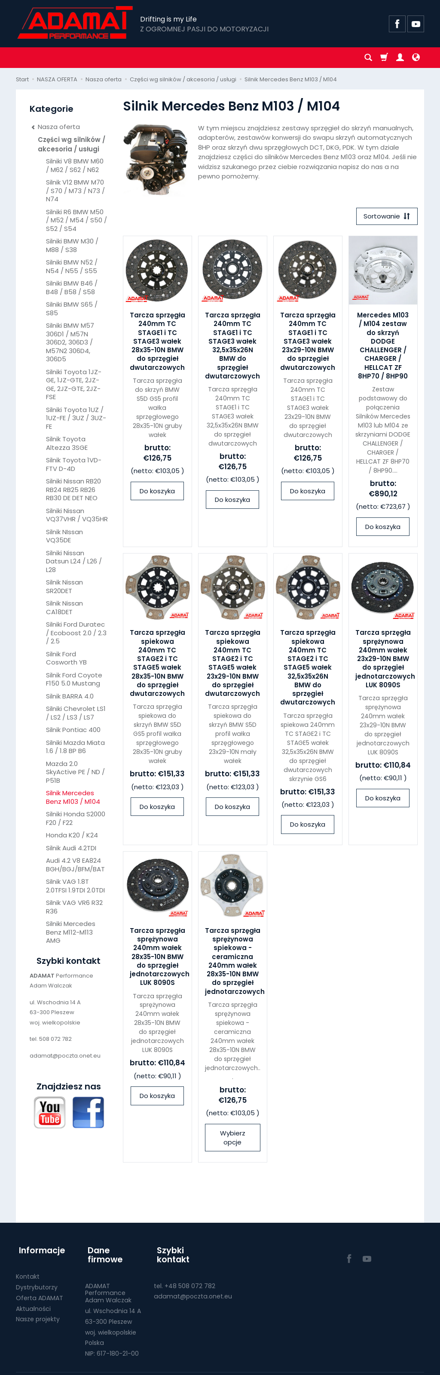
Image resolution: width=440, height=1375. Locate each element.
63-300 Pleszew (108, 1306)
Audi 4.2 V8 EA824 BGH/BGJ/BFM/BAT (75, 865)
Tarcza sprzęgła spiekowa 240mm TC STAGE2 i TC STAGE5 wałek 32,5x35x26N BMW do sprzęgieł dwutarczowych (308, 669)
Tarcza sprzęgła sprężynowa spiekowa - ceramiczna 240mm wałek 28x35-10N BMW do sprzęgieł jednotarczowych (235, 962)
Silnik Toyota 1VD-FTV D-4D (73, 464)
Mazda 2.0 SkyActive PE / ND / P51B (75, 772)
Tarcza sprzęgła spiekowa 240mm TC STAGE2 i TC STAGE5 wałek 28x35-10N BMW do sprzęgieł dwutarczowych (157, 665)
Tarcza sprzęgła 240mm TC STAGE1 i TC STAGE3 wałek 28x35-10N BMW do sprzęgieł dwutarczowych (157, 342)
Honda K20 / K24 (72, 835)
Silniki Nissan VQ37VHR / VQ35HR (77, 515)
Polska (94, 1328)
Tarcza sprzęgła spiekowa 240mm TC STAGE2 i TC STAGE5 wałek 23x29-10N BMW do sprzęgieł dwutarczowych (232, 665)
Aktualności (33, 1303)
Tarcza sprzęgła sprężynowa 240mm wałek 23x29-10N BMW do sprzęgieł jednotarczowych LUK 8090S (385, 660)
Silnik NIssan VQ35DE (64, 536)
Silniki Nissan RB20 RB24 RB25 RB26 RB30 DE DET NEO (73, 489)
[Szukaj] (368, 57)
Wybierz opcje (232, 1139)
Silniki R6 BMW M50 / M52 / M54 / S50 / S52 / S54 (76, 220)
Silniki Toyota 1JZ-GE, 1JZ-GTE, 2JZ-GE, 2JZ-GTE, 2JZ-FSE (73, 384)
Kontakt (28, 1271)
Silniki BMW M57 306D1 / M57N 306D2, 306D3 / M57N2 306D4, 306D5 (70, 342)
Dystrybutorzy (37, 1281)
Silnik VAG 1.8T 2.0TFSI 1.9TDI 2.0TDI (75, 886)
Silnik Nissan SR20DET (64, 586)
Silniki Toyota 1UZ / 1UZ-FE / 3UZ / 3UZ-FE (76, 418)
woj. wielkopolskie (110, 1317)
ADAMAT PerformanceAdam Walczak (108, 1278)
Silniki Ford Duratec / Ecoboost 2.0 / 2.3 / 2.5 (76, 633)
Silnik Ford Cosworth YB (66, 658)
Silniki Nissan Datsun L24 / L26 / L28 (74, 561)
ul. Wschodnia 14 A (113, 1296)
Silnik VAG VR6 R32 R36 (74, 907)
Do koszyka (157, 492)
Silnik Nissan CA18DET (64, 607)
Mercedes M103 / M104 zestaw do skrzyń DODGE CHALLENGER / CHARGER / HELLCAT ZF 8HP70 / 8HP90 (383, 347)
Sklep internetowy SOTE (394, 1366)
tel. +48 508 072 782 (184, 1271)
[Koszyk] (384, 57)
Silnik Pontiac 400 (73, 729)
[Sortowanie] (385, 217)
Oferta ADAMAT (39, 1292)
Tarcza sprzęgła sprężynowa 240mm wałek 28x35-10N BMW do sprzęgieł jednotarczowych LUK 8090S (159, 958)
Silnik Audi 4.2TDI (71, 847)
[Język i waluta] (416, 57)
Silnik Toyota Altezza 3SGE (67, 443)
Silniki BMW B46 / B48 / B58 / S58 (72, 287)
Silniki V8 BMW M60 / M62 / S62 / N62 (75, 165)
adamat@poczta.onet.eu (193, 1281)
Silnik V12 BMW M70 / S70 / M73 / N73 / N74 (75, 190)
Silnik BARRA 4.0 (70, 696)
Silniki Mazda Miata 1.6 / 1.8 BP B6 (75, 747)
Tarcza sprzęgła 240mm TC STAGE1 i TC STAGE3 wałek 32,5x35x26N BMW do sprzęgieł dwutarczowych (232, 347)
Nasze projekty (38, 1313)
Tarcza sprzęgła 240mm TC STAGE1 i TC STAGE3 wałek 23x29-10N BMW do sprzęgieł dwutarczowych (308, 342)
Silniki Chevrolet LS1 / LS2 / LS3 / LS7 (76, 713)
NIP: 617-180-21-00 (112, 1339)
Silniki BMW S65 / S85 (72, 308)
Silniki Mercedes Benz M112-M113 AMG (70, 932)
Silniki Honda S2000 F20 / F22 (75, 818)
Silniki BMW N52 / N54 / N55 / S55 (72, 266)
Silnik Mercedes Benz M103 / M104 (73, 797)
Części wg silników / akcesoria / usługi (71, 144)
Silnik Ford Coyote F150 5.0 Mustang (74, 679)
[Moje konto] (400, 57)
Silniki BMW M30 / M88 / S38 (72, 245)
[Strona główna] (76, 22)
